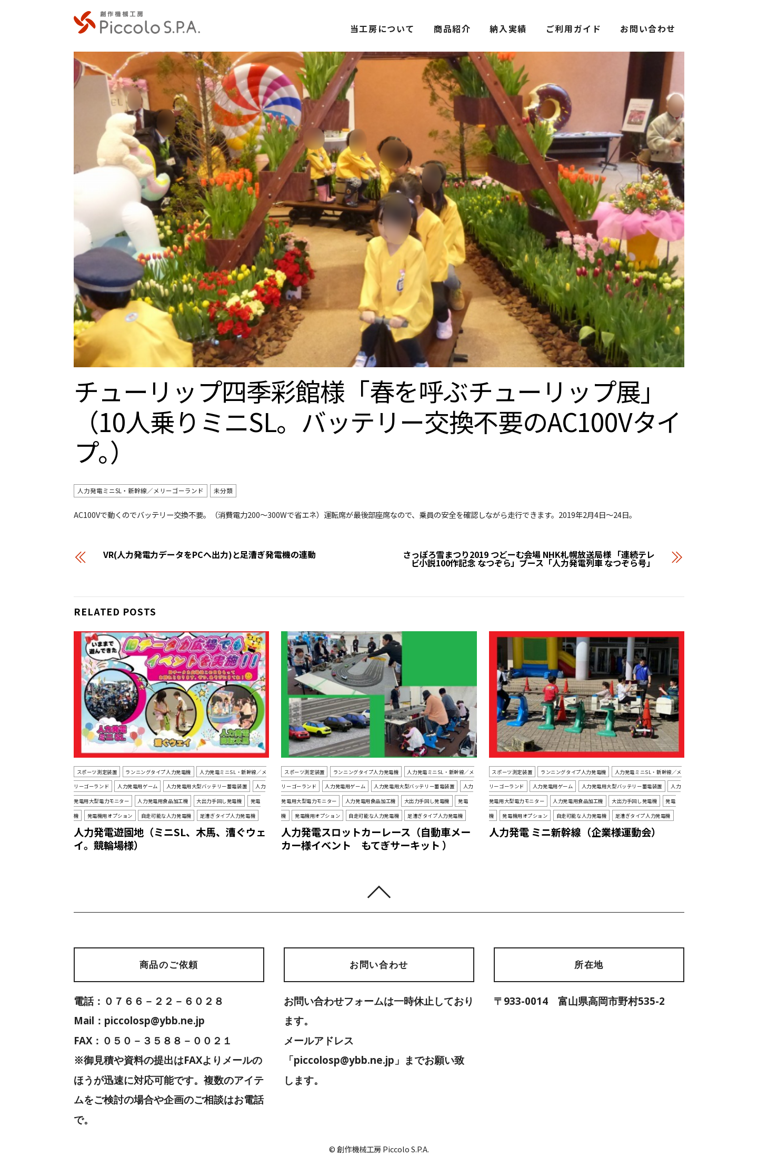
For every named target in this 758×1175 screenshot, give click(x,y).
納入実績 (508, 28)
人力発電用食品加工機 (162, 801)
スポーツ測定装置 (97, 771)
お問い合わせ (648, 28)
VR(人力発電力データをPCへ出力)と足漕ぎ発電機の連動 (209, 554)
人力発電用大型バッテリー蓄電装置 (206, 786)
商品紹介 (452, 28)
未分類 (223, 491)
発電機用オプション (110, 815)
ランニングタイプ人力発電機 (158, 771)
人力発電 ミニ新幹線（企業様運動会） (575, 832)
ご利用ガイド (574, 28)
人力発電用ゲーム (137, 786)
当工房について (382, 28)
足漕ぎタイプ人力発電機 (227, 815)
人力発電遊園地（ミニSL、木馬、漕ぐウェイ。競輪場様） (170, 839)
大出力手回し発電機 (219, 801)
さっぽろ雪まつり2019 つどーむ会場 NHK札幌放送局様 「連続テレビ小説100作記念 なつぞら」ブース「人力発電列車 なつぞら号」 (529, 558)
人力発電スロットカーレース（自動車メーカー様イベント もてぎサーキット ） (376, 839)
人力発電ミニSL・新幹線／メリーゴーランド (140, 491)
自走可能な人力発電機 (166, 815)
